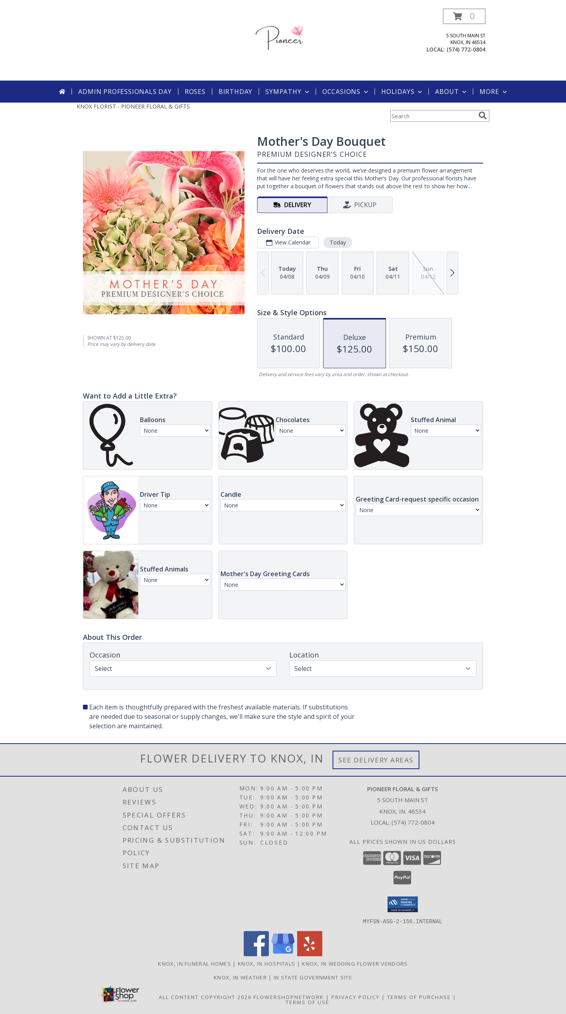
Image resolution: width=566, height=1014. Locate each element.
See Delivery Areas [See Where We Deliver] (375, 759)
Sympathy (288, 91)
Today (338, 242)
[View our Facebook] (256, 953)
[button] (464, 16)
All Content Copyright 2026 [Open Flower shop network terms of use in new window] (205, 996)
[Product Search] (433, 115)
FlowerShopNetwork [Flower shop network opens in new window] (289, 996)
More (494, 91)
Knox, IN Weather (240, 977)
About (451, 91)
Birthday (235, 91)
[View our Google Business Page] (283, 953)
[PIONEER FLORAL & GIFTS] (283, 44)
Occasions (346, 91)
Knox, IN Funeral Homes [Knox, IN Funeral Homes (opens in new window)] (194, 963)
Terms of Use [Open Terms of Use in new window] (307, 1001)
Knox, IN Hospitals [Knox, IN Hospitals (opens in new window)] (266, 963)
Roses (195, 91)
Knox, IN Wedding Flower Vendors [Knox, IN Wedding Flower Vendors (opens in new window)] (355, 963)
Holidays (402, 91)
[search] (482, 115)
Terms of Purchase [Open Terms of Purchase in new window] (419, 996)
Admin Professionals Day (124, 91)
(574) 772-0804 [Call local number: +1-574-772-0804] (466, 49)
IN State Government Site (313, 977)
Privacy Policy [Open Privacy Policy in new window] (355, 996)
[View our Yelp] (309, 953)
